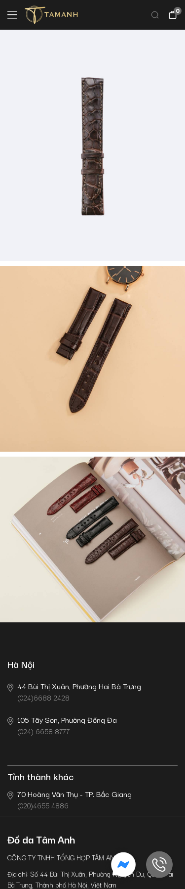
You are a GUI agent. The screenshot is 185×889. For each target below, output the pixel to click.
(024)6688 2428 (74, 691)
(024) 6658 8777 (62, 725)
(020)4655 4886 (69, 799)
